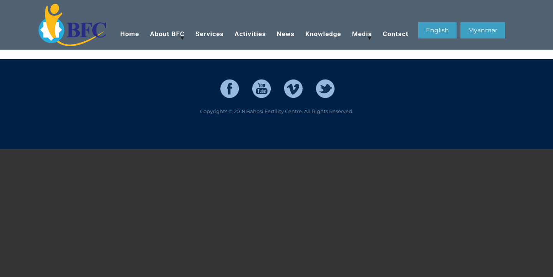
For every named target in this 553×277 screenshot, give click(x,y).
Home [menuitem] (129, 34)
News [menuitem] (286, 34)
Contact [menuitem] (396, 34)
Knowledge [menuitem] (323, 34)
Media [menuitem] (360, 37)
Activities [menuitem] (250, 34)
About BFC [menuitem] (165, 37)
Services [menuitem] (209, 34)
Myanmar (482, 30)
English (437, 30)
